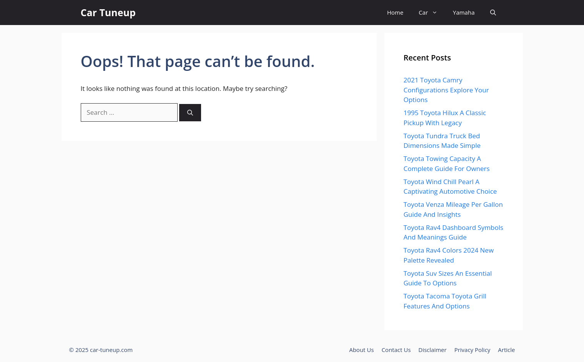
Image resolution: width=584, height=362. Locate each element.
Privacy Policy (472, 350)
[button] (493, 12)
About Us (361, 350)
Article (506, 350)
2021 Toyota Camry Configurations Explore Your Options (446, 89)
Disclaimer (432, 350)
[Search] (190, 112)
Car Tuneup (108, 12)
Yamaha (463, 12)
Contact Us (396, 350)
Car (432, 12)
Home (395, 12)
